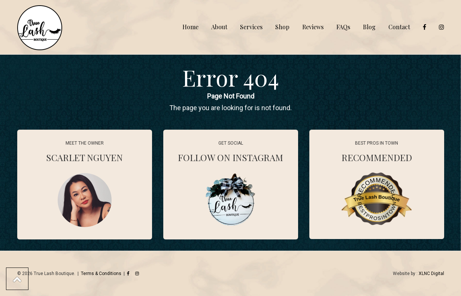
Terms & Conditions (101, 273)
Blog (369, 27)
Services (251, 27)
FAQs (343, 27)
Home (190, 27)
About (219, 27)
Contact (399, 27)
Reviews (313, 27)
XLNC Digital (431, 273)
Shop (282, 27)
